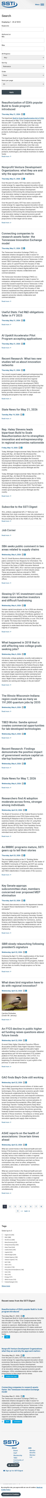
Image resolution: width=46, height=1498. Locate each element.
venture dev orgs (11, 1376)
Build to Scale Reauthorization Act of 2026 (28, 118)
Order (4, 72)
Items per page (7, 80)
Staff (15, 1453)
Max (3, 45)
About (14, 1448)
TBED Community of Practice (18, 1460)
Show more (6, 1286)
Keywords (5, 26)
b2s (7, 1337)
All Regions (6, 54)
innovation (17, 1421)
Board (15, 1451)
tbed (7, 1421)
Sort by (4, 63)
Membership (17, 1455)
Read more (6, 156)
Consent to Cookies (11, 1494)
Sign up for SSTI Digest (14, 1471)
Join (29, 1448)
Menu (37, 5)
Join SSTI (14, 1465)
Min (3, 37)
